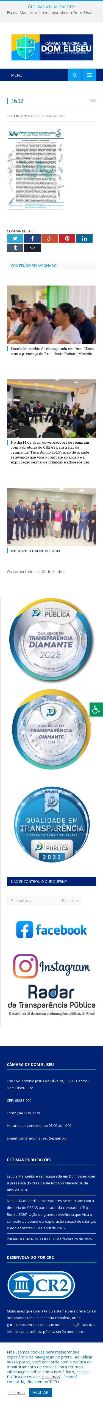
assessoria (44, 1317)
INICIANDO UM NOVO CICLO (36, 550)
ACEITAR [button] (40, 1392)
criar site (40, 1311)
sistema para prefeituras (74, 1311)
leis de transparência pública (31, 1331)
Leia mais (51, 1376)
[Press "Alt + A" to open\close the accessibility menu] (96, 709)
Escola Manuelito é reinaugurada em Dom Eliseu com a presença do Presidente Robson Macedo (53, 12)
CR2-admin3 (23, 116)
